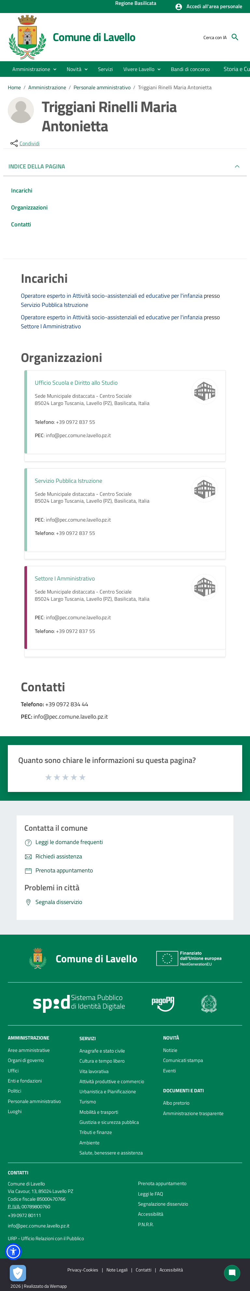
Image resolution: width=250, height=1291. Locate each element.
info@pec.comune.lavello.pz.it (38, 1225)
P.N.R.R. (146, 1224)
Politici (14, 1091)
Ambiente (89, 1142)
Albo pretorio (176, 1103)
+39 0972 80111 (24, 1215)
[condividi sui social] (24, 143)
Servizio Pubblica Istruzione (54, 304)
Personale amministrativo (102, 87)
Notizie (170, 1050)
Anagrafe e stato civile (102, 1050)
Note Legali (117, 1269)
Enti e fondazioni (25, 1080)
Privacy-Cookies (82, 1269)
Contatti (18, 1172)
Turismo (87, 1101)
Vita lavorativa (94, 1071)
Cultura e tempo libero (102, 1061)
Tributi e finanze (95, 1132)
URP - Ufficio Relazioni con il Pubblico (46, 1238)
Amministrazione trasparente (193, 1113)
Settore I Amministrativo (51, 326)
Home (14, 87)
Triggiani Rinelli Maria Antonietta (175, 87)
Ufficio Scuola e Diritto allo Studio (76, 382)
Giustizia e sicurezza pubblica (109, 1122)
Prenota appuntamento (162, 1183)
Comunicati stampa (183, 1060)
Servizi (87, 1038)
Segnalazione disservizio (163, 1204)
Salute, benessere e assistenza (111, 1152)
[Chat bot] (232, 1273)
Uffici (13, 1070)
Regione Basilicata (135, 3)
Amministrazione (47, 87)
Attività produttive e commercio (111, 1081)
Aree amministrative (29, 1050)
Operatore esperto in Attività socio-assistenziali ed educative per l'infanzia (112, 295)
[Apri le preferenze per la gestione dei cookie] (18, 1273)
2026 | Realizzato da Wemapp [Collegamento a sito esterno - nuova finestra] (38, 1286)
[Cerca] (235, 37)
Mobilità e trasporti (98, 1112)
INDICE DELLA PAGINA (39, 166)
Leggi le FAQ (150, 1194)
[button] (208, 7)
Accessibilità (150, 1214)
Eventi (169, 1070)
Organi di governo (26, 1060)
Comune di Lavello (94, 37)
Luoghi (14, 1111)
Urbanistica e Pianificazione (107, 1091)
